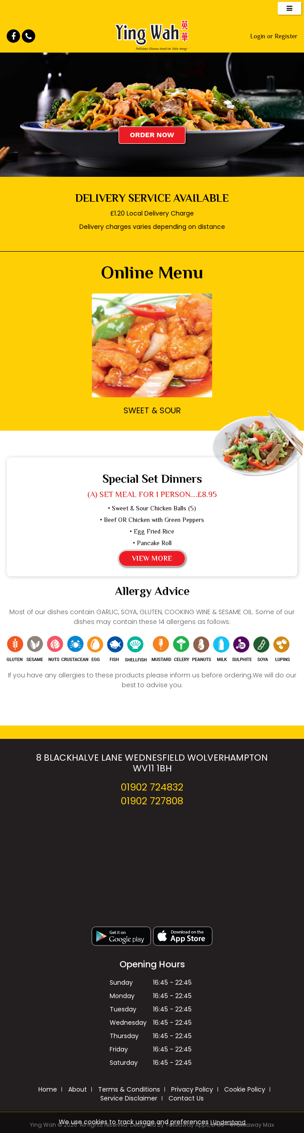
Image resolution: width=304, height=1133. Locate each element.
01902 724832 (152, 787)
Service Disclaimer (128, 1098)
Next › (201, 377)
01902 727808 (152, 801)
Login (257, 36)
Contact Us (186, 1098)
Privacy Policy (192, 1089)
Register (286, 36)
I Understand (228, 1122)
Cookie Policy (244, 1089)
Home (47, 1089)
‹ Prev (103, 377)
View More (152, 558)
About (77, 1089)
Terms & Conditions (129, 1089)
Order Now (152, 134)
